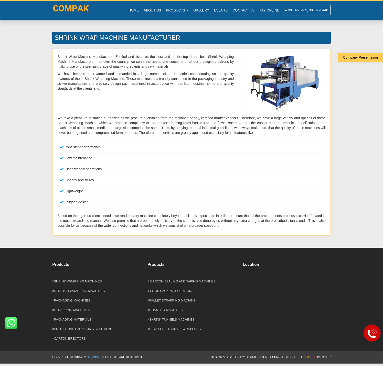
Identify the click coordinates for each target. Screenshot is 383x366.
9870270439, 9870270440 (306, 10)
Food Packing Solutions (170, 291)
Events (221, 10)
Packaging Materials (71, 319)
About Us (152, 10)
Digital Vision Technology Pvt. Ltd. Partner (288, 357)
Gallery (201, 10)
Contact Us (244, 10)
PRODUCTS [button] (177, 10)
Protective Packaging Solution (81, 329)
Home (133, 10)
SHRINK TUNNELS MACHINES (171, 319)
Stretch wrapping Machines (78, 291)
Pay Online (269, 10)
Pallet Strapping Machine (172, 300)
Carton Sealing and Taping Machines (181, 281)
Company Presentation (360, 57)
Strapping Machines (71, 310)
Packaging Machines (71, 300)
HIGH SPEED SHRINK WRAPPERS (174, 329)
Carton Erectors (69, 338)
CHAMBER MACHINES (165, 310)
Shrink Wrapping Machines (77, 281)
